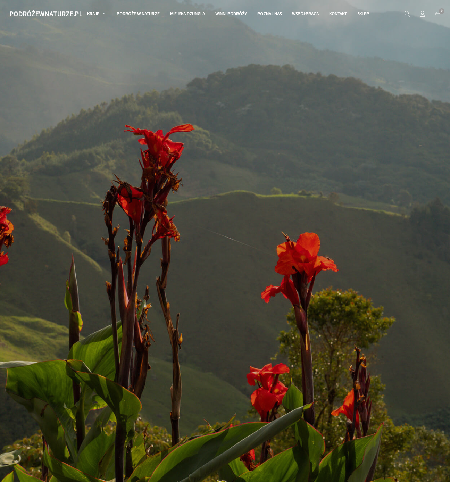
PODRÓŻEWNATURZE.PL (45, 13)
